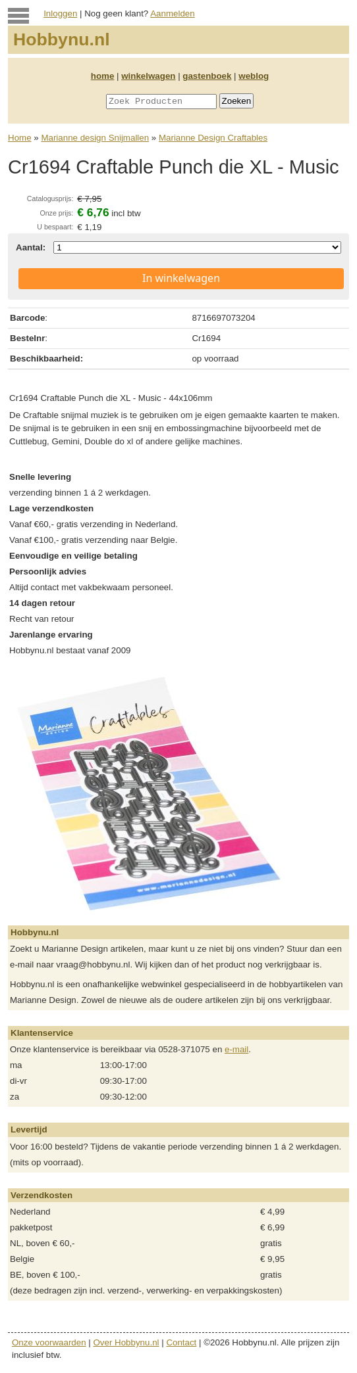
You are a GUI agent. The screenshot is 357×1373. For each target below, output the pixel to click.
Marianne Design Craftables (213, 138)
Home (20, 138)
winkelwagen (148, 76)
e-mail (236, 1049)
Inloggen (60, 13)
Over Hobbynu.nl (126, 1342)
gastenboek (206, 76)
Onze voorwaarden (49, 1342)
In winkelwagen (181, 278)
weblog (253, 76)
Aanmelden (172, 13)
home (103, 76)
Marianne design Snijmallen (95, 138)
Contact (181, 1342)
